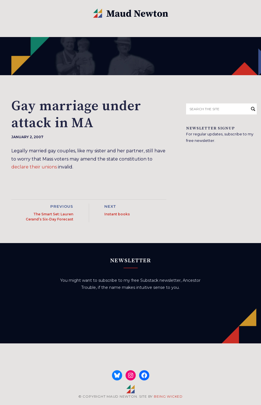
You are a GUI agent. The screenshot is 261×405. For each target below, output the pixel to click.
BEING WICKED (168, 396)
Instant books (117, 214)
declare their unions (34, 167)
